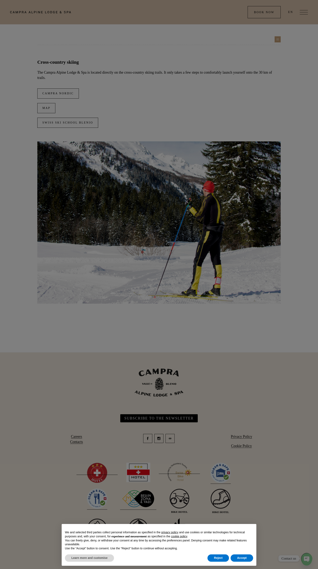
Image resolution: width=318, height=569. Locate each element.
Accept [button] (242, 557)
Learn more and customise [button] (89, 557)
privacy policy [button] (169, 532)
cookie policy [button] (179, 536)
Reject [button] (218, 557)
